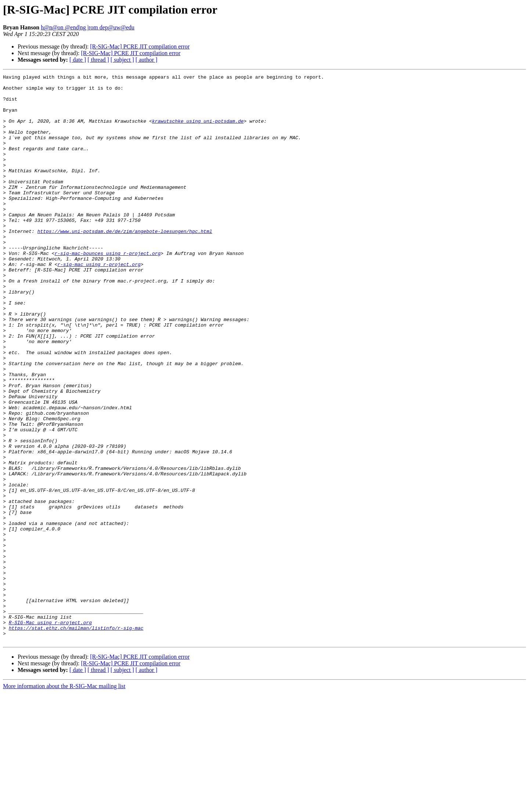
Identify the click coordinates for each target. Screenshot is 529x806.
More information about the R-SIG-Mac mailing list (64, 799)
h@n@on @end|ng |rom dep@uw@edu (87, 27)
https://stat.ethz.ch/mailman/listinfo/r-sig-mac (76, 739)
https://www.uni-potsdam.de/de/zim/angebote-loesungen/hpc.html (124, 263)
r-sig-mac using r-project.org (98, 302)
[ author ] (147, 60)
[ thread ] (98, 60)
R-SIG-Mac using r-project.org (50, 732)
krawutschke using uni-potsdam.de (198, 130)
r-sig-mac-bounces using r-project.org (107, 289)
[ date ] (77, 60)
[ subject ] (122, 60)
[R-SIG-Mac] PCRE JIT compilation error (140, 46)
